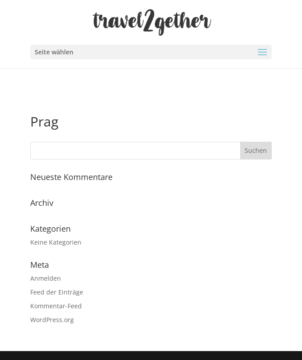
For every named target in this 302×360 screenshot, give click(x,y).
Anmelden (45, 278)
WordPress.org (52, 319)
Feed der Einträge (56, 292)
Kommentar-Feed (56, 306)
